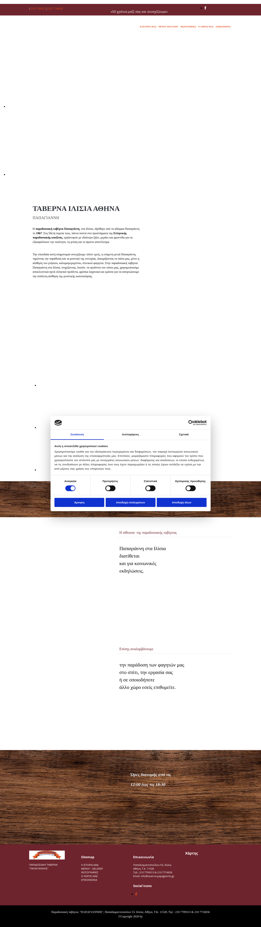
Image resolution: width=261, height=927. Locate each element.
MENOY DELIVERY (168, 26)
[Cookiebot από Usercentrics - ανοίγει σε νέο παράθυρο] (191, 422)
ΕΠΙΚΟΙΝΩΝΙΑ (223, 26)
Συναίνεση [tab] (77, 434)
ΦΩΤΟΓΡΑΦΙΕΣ (188, 26)
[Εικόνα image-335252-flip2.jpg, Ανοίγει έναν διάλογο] (71, 385)
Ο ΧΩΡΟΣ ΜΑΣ (205, 26)
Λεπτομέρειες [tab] (130, 434)
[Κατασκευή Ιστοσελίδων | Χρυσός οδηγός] (5, 923)
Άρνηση (79, 502)
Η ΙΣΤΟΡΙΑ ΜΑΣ (148, 26)
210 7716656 (55, 8)
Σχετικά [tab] (184, 434)
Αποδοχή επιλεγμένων (130, 502)
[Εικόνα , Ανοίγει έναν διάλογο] (114, 106)
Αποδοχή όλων (181, 502)
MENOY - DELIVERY (92, 868)
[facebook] (205, 8)
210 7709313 (38, 8)
